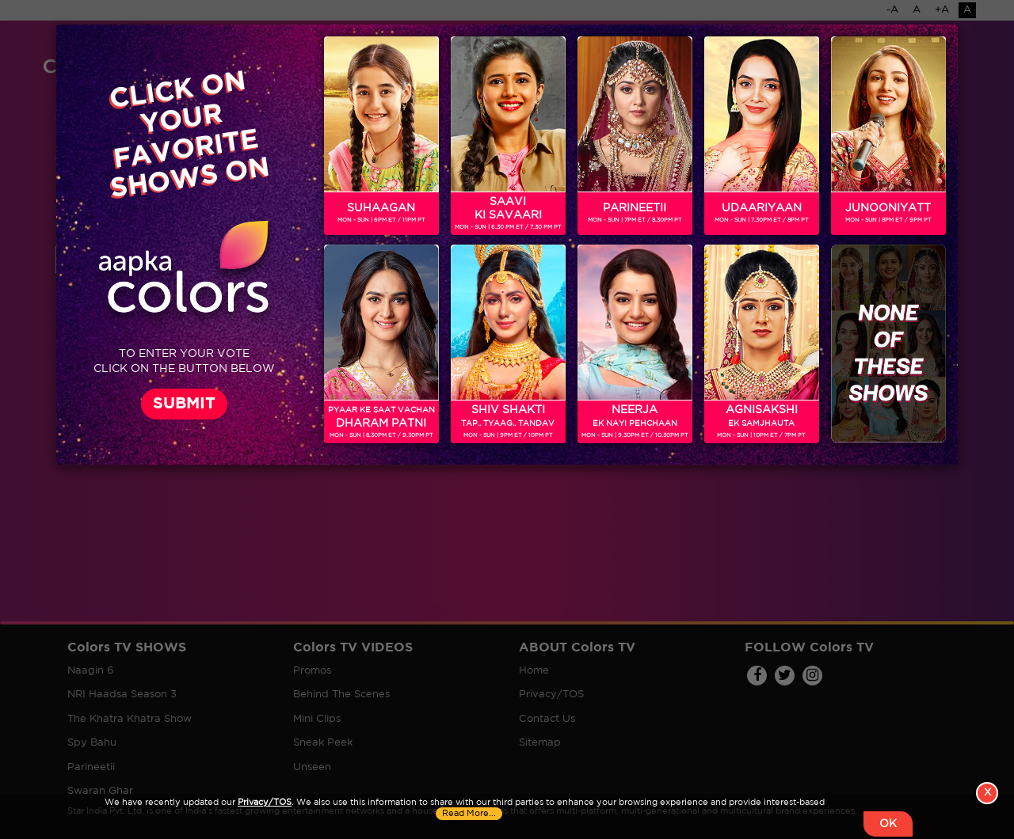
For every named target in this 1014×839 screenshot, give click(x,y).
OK (888, 824)
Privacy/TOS (265, 803)
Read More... (469, 814)
